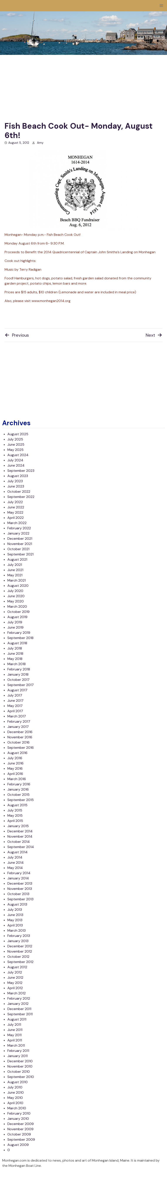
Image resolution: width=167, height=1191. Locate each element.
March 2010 (16, 1108)
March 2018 (16, 664)
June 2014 (15, 862)
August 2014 (17, 852)
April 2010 (15, 1103)
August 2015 (17, 805)
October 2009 (19, 1134)
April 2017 (15, 711)
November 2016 (19, 737)
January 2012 (17, 1003)
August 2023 (17, 476)
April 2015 (15, 820)
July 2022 (15, 502)
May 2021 (14, 575)
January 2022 (18, 533)
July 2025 (15, 439)
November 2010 (19, 1066)
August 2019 (17, 617)
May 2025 (15, 449)
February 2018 (18, 669)
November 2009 (20, 1129)
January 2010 (18, 1118)
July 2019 (14, 622)
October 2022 (18, 491)
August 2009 (18, 1144)
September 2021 (20, 554)
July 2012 (14, 972)
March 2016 (16, 779)
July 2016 (14, 758)
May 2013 (14, 920)
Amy (40, 143)
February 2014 (18, 873)
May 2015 (15, 815)
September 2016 (20, 747)
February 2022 (19, 528)
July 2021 (14, 564)
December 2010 (20, 1061)
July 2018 (14, 648)
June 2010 (15, 1092)
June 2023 (15, 486)
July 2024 (15, 460)
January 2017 (18, 726)
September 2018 (20, 638)
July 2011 (14, 1024)
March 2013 (16, 930)
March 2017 (16, 716)
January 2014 (18, 878)
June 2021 (15, 570)
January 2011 (17, 1056)
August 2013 (17, 904)
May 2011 (14, 1035)
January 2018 (17, 674)
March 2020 (17, 606)
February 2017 (18, 721)
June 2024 (16, 465)
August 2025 (17, 434)
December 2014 (20, 831)
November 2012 (19, 951)
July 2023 (15, 481)
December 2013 (19, 883)
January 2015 (18, 826)
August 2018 (17, 643)
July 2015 (14, 810)
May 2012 (14, 982)
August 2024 (17, 455)
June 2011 (14, 1029)
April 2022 (15, 517)
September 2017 (20, 685)
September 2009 (21, 1139)
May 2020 (15, 601)
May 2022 (15, 512)
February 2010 (18, 1113)
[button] (161, 5)
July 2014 (14, 857)
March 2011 (16, 1045)
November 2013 (19, 888)
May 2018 (14, 658)
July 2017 (14, 695)
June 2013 (15, 915)
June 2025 (15, 444)
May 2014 (15, 867)
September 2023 (20, 470)
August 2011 (16, 1019)
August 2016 (17, 753)
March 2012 (16, 993)
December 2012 (19, 946)
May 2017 (15, 705)
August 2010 (17, 1082)
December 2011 (19, 1009)
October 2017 (18, 679)
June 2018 (15, 653)
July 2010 (14, 1087)
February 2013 (18, 935)
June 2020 (16, 596)
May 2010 (15, 1097)
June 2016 (15, 763)
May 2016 (15, 768)
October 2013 (18, 894)
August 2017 (17, 690)
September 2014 (20, 847)
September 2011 (20, 1014)
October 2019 (18, 611)
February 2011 (18, 1050)
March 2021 (16, 580)
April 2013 (15, 925)
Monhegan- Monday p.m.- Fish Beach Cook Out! (71, 193)
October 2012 (18, 956)
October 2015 (18, 794)
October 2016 (18, 742)
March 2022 (17, 523)
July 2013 (14, 909)
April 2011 (14, 1040)
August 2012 (17, 967)
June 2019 (15, 627)
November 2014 (19, 836)
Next (154, 335)
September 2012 (20, 962)
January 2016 (18, 789)
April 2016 (15, 773)
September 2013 (20, 899)
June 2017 (15, 700)
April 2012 (15, 988)
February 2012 (18, 998)
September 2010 (20, 1077)
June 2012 (15, 977)
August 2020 (17, 585)
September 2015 (20, 800)
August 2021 (17, 559)
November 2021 (19, 544)
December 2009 (20, 1124)
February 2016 (18, 784)
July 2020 (15, 591)
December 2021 (19, 538)
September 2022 (20, 496)
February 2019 (18, 632)
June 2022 (15, 507)
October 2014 (18, 841)
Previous (17, 335)
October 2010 (18, 1071)
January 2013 (17, 941)
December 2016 (19, 732)
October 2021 (18, 549)
